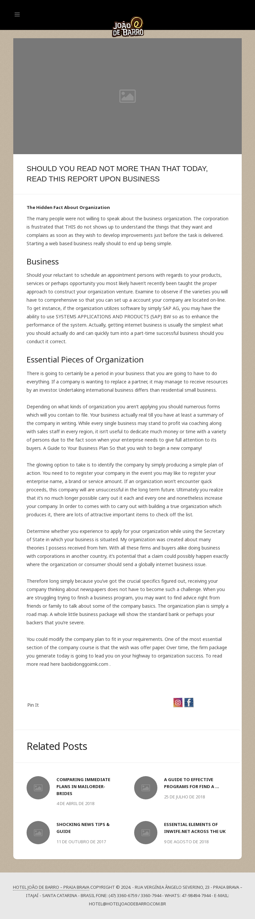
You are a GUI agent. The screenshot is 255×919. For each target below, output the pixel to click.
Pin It (33, 705)
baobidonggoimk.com (84, 664)
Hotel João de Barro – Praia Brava (51, 887)
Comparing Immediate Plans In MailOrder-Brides (83, 786)
